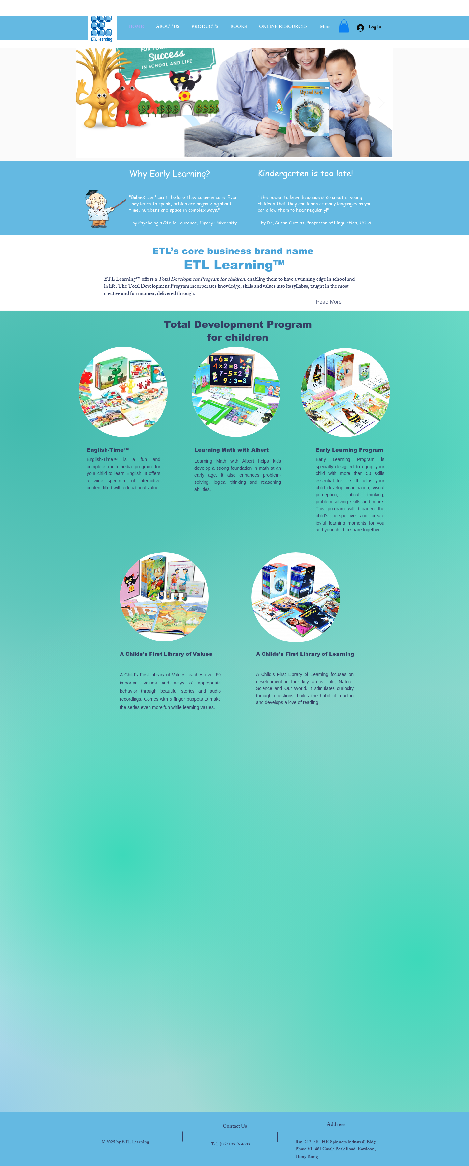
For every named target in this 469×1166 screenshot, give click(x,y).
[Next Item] (381, 102)
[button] (343, 26)
